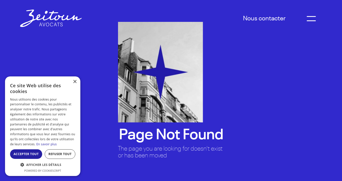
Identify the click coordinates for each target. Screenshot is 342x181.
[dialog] (42, 126)
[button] (42, 164)
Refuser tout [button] (60, 154)
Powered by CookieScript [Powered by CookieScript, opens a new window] (42, 170)
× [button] (75, 82)
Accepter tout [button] (26, 154)
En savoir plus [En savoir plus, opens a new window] (46, 144)
